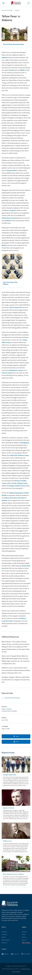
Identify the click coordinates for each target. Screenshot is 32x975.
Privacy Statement (16, 971)
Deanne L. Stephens (7, 709)
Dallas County (6, 342)
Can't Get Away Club (15, 307)
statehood (12, 210)
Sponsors (24, 940)
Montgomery (25, 443)
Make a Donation (26, 942)
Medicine (17, 10)
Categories (4, 932)
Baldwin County (20, 486)
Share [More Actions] (16, 736)
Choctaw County (7, 373)
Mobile (22, 70)
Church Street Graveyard (9, 218)
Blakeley (4, 245)
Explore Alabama (6, 940)
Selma (25, 340)
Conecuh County (7, 621)
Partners (24, 937)
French (11, 70)
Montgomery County (15, 370)
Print (16, 742)
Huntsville (13, 455)
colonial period (11, 170)
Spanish (7, 220)
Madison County (23, 455)
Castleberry (22, 618)
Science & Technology (7, 10)
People (23, 934)
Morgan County (22, 483)
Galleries (4, 937)
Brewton (17, 481)
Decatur (14, 483)
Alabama (4, 57)
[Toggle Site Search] (28, 3)
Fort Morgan (10, 486)
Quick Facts (4, 942)
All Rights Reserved (25, 969)
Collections (4, 934)
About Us (24, 932)
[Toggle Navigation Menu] (3, 3)
